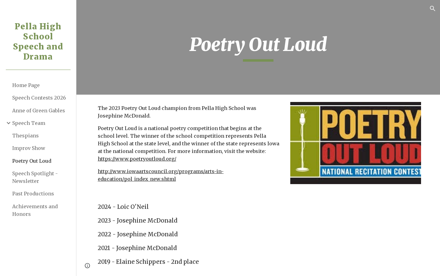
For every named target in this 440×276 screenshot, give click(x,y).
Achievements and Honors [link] (35, 210)
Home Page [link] (26, 85)
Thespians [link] (25, 136)
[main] (258, 47)
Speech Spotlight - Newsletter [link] (35, 177)
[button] (432, 8)
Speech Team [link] (28, 123)
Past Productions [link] (33, 194)
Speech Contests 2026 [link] (39, 98)
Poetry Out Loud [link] (31, 161)
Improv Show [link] (28, 148)
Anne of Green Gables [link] (38, 110)
